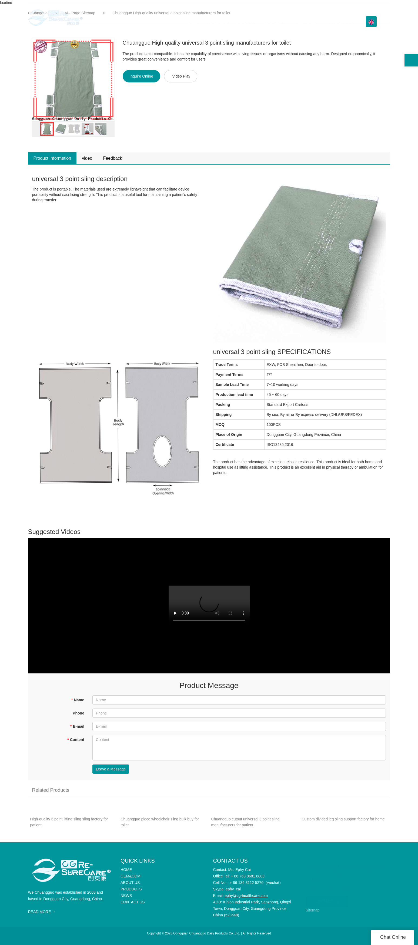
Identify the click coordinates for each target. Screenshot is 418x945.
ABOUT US (245, 21)
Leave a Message (111, 769)
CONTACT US (341, 21)
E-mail (77, 726)
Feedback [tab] (112, 158)
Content (75, 739)
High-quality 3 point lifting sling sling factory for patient (69, 825)
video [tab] (87, 158)
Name (77, 700)
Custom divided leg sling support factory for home (343, 822)
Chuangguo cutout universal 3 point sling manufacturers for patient (245, 825)
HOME (193, 21)
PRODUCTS (274, 21)
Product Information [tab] (52, 158)
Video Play (181, 76)
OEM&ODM (218, 21)
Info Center (307, 21)
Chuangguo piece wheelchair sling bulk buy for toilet (160, 825)
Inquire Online (141, 76)
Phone (78, 713)
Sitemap (312, 910)
